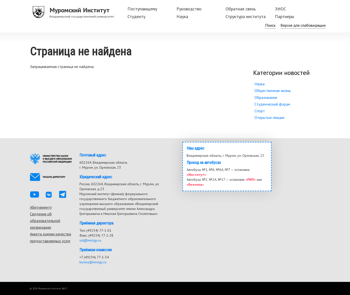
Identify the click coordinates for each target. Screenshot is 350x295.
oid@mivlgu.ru (90, 240)
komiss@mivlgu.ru (92, 262)
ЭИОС (280, 9)
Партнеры (284, 16)
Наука (182, 16)
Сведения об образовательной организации (45, 220)
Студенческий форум (272, 104)
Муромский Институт (80, 10)
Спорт (259, 110)
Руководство (188, 9)
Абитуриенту (41, 207)
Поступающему (142, 9)
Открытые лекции (269, 117)
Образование (265, 97)
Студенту (136, 16)
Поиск (270, 25)
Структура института (245, 16)
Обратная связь (240, 9)
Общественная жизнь (272, 90)
